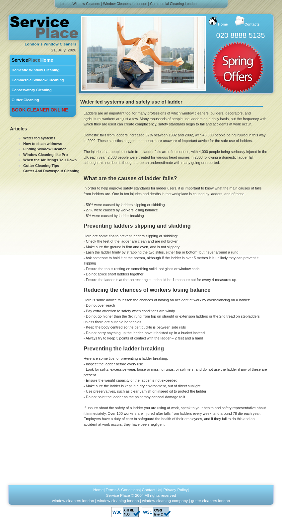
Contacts (247, 21)
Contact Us (152, 489)
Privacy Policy (175, 489)
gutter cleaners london (210, 500)
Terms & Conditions (123, 489)
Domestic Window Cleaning (35, 70)
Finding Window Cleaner (44, 149)
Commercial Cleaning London (173, 4)
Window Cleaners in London (125, 4)
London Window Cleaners (80, 4)
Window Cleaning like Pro (45, 155)
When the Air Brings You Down (50, 160)
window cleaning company (165, 500)
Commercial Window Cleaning (38, 80)
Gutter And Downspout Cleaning (51, 171)
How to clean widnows (42, 144)
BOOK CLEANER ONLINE (40, 109)
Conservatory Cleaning (31, 90)
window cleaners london (73, 500)
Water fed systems (39, 138)
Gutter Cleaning (25, 100)
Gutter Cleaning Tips (41, 166)
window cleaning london (118, 500)
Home (32, 60)
